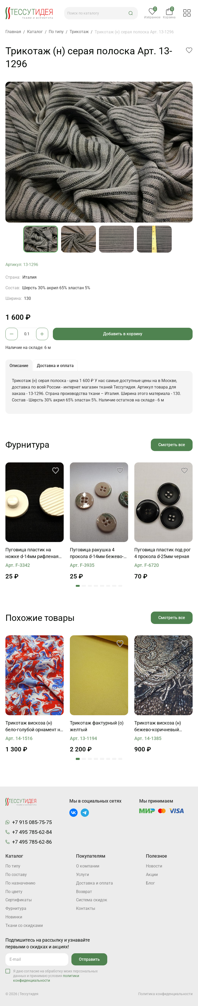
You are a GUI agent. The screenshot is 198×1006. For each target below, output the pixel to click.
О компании (87, 866)
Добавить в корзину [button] (123, 333)
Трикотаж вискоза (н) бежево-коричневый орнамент (157, 728)
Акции (152, 874)
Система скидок (91, 900)
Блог (150, 883)
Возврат (84, 891)
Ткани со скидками (24, 926)
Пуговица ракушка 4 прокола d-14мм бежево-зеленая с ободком (96, 554)
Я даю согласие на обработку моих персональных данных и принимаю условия (55, 976)
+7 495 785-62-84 (32, 832)
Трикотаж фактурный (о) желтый (96, 728)
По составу (16, 874)
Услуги (82, 874)
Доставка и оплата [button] (56, 366)
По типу (12, 866)
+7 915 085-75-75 (32, 822)
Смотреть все (171, 445)
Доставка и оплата (94, 883)
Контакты (85, 908)
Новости (154, 866)
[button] (131, 13)
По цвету (13, 891)
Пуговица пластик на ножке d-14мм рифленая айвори (32, 554)
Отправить (89, 959)
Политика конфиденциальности (165, 994)
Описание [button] (19, 366)
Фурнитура (15, 908)
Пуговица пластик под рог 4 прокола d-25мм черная (162, 554)
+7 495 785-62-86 (32, 842)
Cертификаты (18, 900)
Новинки (13, 917)
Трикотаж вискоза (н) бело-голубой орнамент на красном (34, 728)
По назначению (20, 883)
